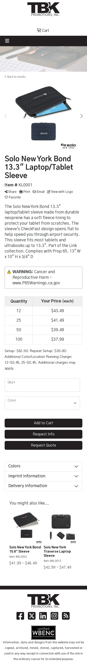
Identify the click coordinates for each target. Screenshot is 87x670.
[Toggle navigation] (7, 41)
